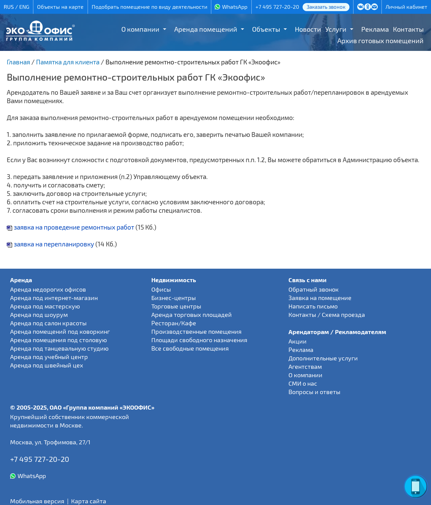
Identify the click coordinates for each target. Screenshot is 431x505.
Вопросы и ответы (314, 391)
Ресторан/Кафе (173, 323)
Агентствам (305, 366)
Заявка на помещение (319, 297)
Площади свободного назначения (199, 340)
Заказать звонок (326, 7)
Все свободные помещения (190, 348)
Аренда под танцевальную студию (59, 348)
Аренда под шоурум (39, 314)
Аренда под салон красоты (48, 323)
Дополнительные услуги (323, 358)
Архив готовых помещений (380, 40)
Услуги (335, 29)
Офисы (161, 289)
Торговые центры (176, 306)
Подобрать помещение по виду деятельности (149, 6)
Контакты (408, 29)
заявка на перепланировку (50, 244)
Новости (308, 29)
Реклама (375, 29)
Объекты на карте (60, 6)
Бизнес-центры (173, 297)
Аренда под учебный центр (49, 356)
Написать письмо (313, 306)
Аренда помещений (205, 29)
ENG (24, 6)
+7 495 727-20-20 (277, 6)
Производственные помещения (196, 331)
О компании (140, 29)
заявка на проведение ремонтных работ (70, 227)
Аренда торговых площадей (191, 314)
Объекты (266, 29)
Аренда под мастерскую (45, 306)
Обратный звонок (313, 289)
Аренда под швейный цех (46, 365)
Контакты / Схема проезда (326, 314)
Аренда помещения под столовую (58, 340)
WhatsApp (234, 6)
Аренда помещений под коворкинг (60, 331)
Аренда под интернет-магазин (54, 297)
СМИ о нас (302, 383)
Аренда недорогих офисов (48, 289)
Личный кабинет (406, 6)
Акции (297, 341)
